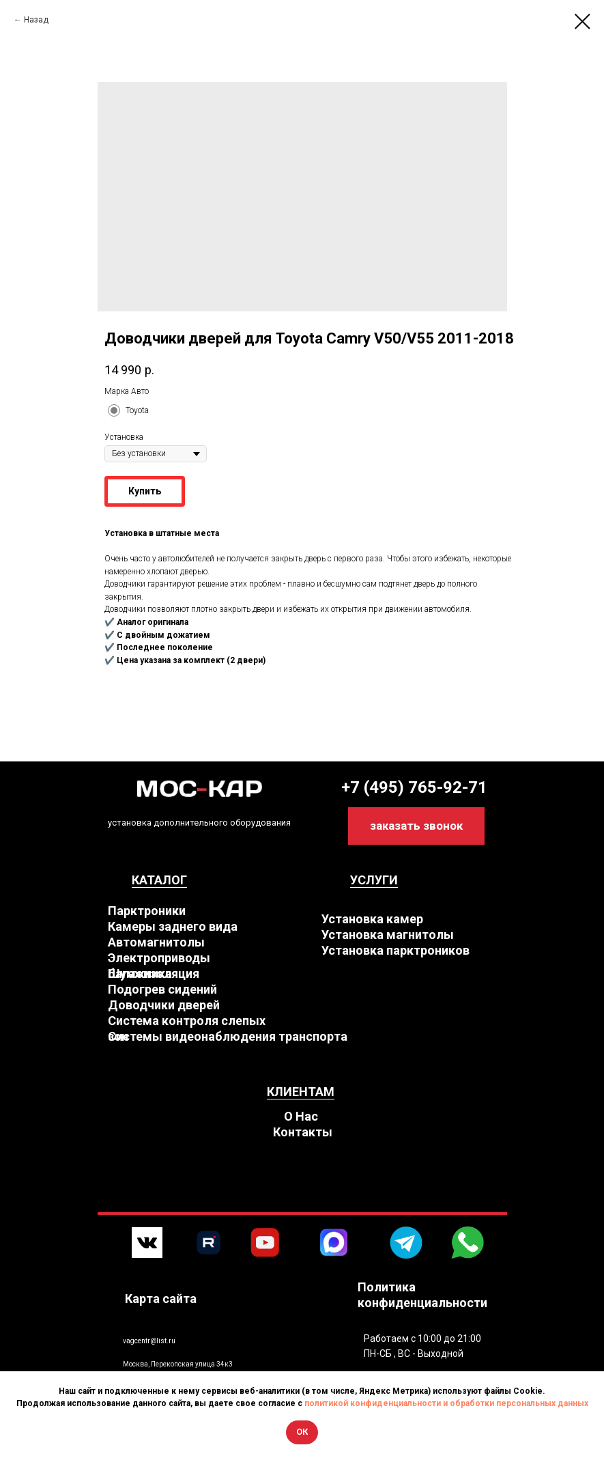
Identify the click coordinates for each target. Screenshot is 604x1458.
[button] (416, 826)
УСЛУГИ (374, 880)
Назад (36, 20)
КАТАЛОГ (159, 880)
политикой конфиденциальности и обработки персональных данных (446, 1403)
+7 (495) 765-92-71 (414, 787)
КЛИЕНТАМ (300, 1091)
